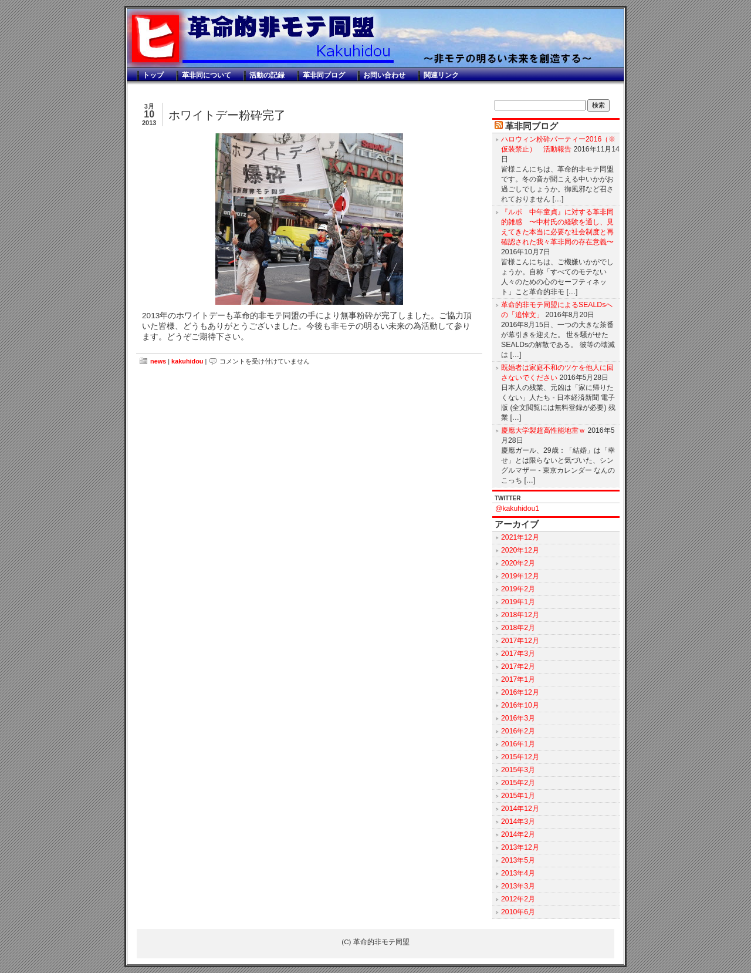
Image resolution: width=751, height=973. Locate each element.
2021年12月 (520, 537)
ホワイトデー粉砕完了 (227, 115)
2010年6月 (518, 912)
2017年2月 (518, 666)
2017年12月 (520, 641)
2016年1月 (518, 744)
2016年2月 (518, 731)
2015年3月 (518, 770)
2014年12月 (520, 808)
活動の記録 (267, 75)
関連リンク (441, 75)
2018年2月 (518, 628)
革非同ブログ (324, 75)
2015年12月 (520, 757)
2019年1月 (518, 602)
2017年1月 (518, 679)
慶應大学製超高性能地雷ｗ (543, 430)
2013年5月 (518, 860)
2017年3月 (518, 653)
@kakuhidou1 (517, 508)
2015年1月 (518, 796)
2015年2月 (518, 783)
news (158, 361)
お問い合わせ (384, 75)
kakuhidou (187, 361)
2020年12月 (520, 550)
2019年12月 (520, 576)
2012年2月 (518, 899)
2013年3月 (518, 886)
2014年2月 (518, 834)
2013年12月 (520, 847)
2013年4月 (518, 873)
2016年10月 (520, 705)
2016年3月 (518, 718)
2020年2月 (518, 563)
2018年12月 (520, 615)
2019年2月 (518, 589)
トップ (153, 75)
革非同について (206, 75)
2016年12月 (520, 692)
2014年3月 (518, 821)
